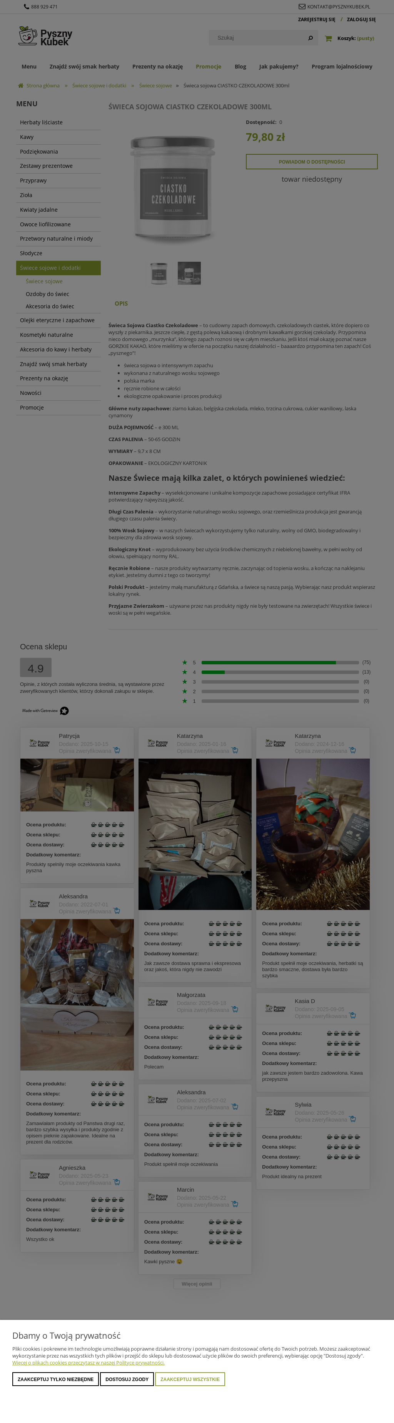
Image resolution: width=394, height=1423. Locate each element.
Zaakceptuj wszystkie (190, 1379)
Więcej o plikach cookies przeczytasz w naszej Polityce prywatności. (88, 1362)
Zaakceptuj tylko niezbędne (55, 1379)
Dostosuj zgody (127, 1379)
